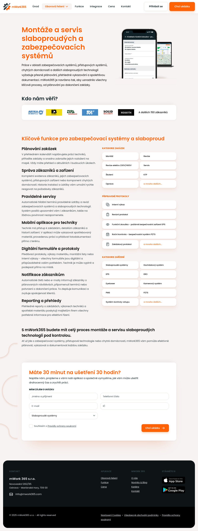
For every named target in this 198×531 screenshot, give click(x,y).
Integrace (96, 6)
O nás (134, 478)
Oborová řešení (57, 6)
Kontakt (126, 6)
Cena (111, 6)
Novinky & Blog (139, 482)
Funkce (79, 6)
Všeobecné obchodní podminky (141, 515)
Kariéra (135, 486)
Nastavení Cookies (111, 515)
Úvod (35, 6)
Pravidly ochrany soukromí (62, 426)
